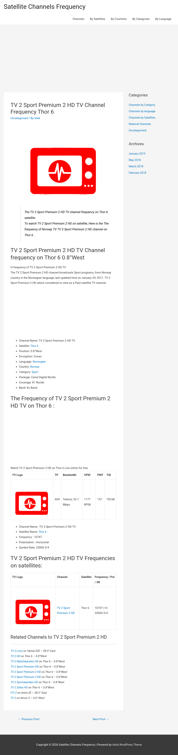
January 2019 (137, 154)
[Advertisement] (89, 53)
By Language (163, 19)
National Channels (140, 124)
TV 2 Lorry (17, 650)
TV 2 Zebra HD (20, 687)
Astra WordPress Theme (127, 744)
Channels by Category (142, 105)
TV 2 (14, 697)
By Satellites (97, 19)
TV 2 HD (16, 656)
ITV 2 (14, 692)
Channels (78, 19)
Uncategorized (20, 118)
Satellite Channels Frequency (46, 7)
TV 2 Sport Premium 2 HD (26, 671)
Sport (35, 372)
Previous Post (29, 719)
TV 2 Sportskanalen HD (25, 682)
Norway (35, 367)
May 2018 (135, 160)
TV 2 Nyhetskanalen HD (25, 661)
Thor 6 (34, 346)
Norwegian (39, 362)
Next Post (100, 719)
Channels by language (142, 111)
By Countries (119, 19)
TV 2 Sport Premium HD (25, 666)
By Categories (141, 19)
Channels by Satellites (142, 117)
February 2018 (138, 172)
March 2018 (136, 166)
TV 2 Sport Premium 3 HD (26, 676)
